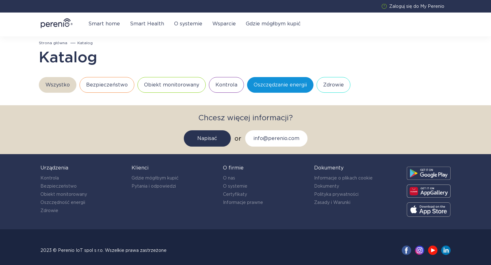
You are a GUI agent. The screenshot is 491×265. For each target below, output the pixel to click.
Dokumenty (326, 186)
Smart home (104, 24)
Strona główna (53, 43)
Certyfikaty (235, 194)
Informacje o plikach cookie (343, 177)
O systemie (188, 24)
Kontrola (49, 177)
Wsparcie (224, 24)
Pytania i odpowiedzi (154, 186)
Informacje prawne (243, 202)
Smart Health (147, 24)
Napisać (207, 138)
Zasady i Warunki (332, 202)
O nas (229, 177)
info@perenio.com (276, 138)
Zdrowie (49, 210)
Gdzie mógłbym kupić (273, 24)
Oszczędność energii (62, 202)
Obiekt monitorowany (63, 194)
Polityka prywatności (336, 194)
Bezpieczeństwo (58, 186)
